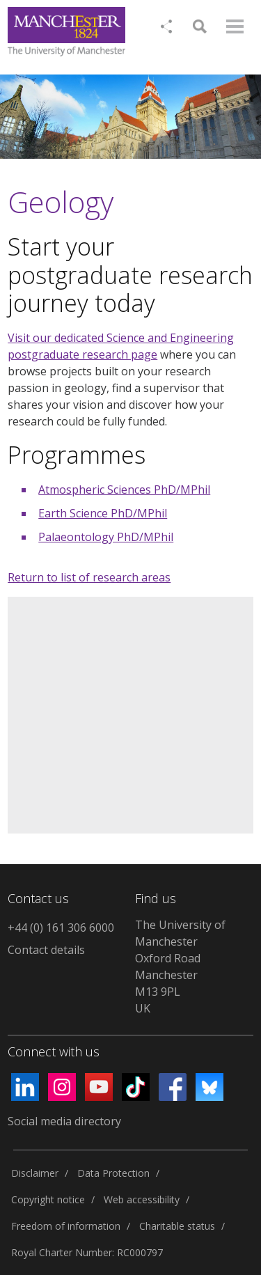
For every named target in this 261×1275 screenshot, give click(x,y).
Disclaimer (34, 1173)
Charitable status (177, 1226)
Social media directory (64, 1121)
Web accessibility (142, 1199)
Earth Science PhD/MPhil (102, 513)
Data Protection (113, 1173)
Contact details (46, 949)
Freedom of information (65, 1226)
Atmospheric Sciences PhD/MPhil (124, 489)
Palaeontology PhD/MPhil (105, 537)
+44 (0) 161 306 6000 (61, 927)
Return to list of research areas (89, 577)
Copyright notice (48, 1199)
